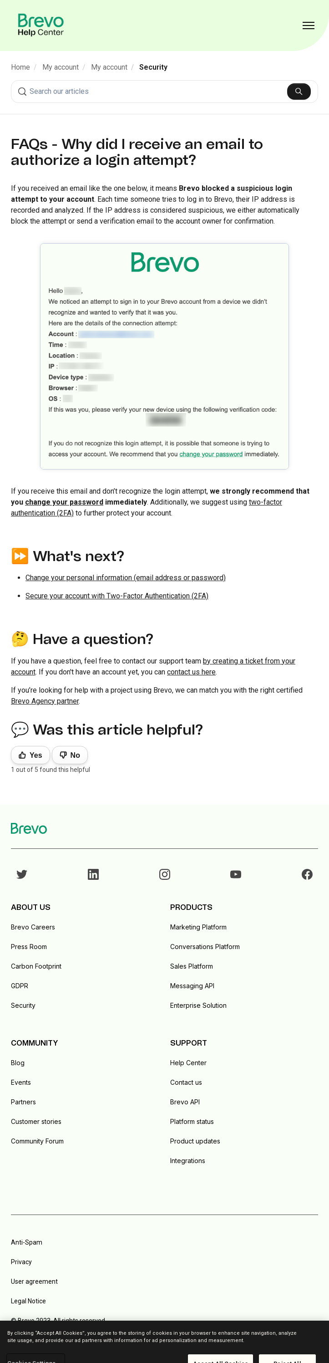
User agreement (34, 1281)
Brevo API (185, 1102)
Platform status (192, 1121)
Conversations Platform (205, 946)
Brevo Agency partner (45, 701)
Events (21, 1082)
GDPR (19, 986)
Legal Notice (28, 1301)
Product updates (195, 1141)
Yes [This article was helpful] (36, 755)
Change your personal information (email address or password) (125, 577)
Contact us (186, 1082)
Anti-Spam (26, 1242)
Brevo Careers (33, 927)
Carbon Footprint (36, 966)
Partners (23, 1102)
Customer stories (36, 1121)
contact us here (191, 672)
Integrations (187, 1160)
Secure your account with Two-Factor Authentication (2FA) (116, 596)
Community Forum (37, 1141)
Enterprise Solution (198, 1005)
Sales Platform (191, 966)
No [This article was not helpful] (75, 755)
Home (20, 67)
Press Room (29, 946)
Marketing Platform (198, 927)
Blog (18, 1063)
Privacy (21, 1262)
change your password (64, 502)
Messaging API (192, 986)
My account (60, 67)
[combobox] (164, 91)
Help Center (188, 1063)
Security (153, 67)
